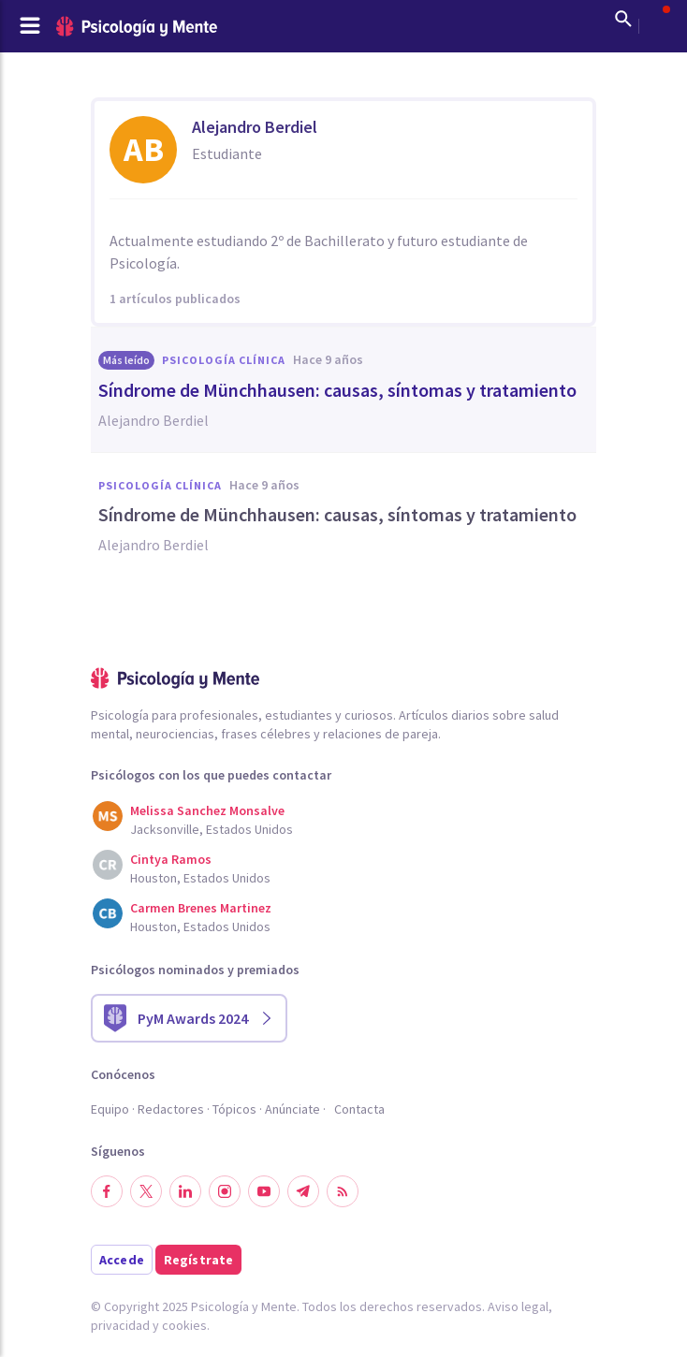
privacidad (120, 1325)
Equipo (110, 1109)
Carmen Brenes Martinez (200, 907)
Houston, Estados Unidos (200, 877)
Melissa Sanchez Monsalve (207, 810)
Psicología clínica (223, 360)
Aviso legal (518, 1306)
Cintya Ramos (171, 859)
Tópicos (234, 1109)
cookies (184, 1325)
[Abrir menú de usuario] (657, 19)
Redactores (171, 1109)
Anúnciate (292, 1109)
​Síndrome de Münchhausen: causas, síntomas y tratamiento (337, 389)
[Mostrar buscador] (623, 19)
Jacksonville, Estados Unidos (211, 829)
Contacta (359, 1109)
